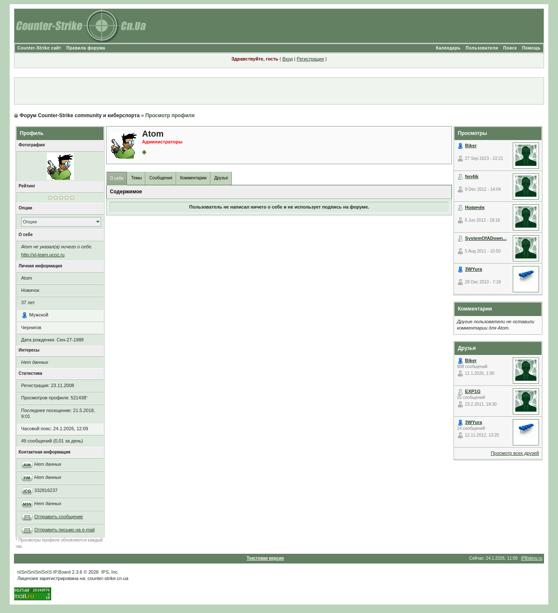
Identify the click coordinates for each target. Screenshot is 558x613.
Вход (287, 58)
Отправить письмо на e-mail (64, 529)
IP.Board (62, 572)
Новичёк (474, 207)
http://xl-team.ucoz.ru (43, 254)
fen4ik (472, 176)
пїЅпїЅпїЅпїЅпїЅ (34, 572)
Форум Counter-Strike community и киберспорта (79, 115)
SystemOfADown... (485, 238)
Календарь (448, 48)
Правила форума (85, 48)
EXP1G (473, 391)
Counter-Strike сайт (39, 48)
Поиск (510, 48)
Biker (471, 145)
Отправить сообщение (58, 516)
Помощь (531, 48)
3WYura (473, 269)
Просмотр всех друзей (515, 453)
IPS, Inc (109, 572)
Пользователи (481, 48)
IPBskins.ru (531, 558)
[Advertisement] (279, 91)
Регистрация (310, 58)
